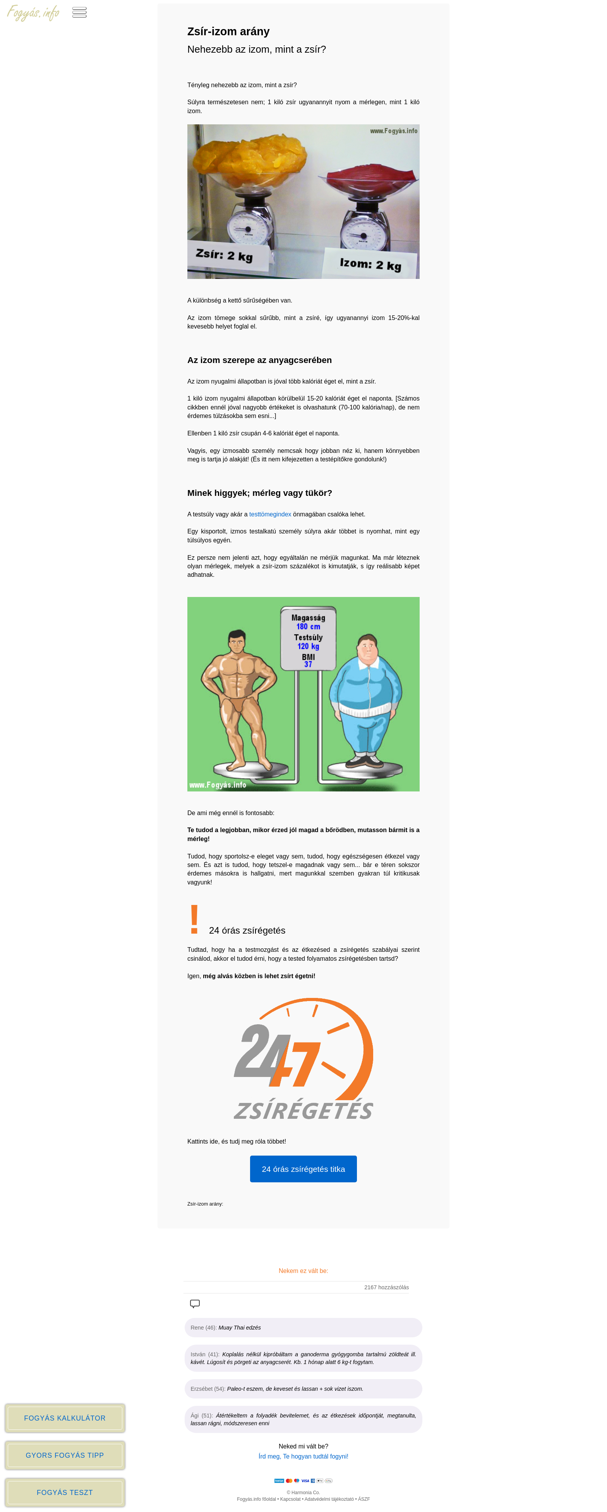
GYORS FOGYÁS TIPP (65, 1455)
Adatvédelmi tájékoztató (329, 1499)
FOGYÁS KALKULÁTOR (65, 1418)
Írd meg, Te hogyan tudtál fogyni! (303, 1456)
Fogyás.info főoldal (256, 1499)
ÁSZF (364, 1499)
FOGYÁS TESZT (65, 1493)
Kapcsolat (290, 1499)
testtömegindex (270, 514)
